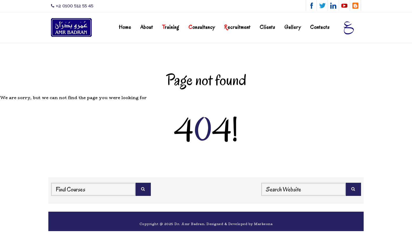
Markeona (263, 223)
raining (170, 27)
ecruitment (237, 27)
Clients (267, 27)
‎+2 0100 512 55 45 (72, 6)
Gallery (292, 27)
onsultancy (201, 27)
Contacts (319, 27)
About (146, 27)
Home (125, 27)
